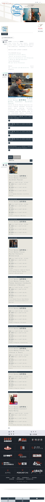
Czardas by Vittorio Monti (17, 54)
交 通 (12, 431)
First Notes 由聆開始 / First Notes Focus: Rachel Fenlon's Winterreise (18, 253)
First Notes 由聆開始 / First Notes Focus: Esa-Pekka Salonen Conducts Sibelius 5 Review (20, 282)
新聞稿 (8, 477)
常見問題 (34, 477)
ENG (36, 2)
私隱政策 (12, 479)
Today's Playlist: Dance (17, 388)
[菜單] (43, 2)
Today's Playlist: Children (17, 322)
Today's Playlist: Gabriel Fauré (19, 270)
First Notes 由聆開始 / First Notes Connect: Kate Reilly (18, 409)
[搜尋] (40, 2)
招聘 (13, 477)
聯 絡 (12, 434)
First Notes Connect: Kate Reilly (20, 424)
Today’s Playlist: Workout (17, 215)
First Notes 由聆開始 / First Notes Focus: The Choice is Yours (19, 350)
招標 (18, 477)
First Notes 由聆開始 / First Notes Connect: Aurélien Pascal (20, 101)
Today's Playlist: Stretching (18, 342)
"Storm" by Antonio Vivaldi (17, 56)
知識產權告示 (26, 477)
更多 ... (9, 428)
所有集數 (4, 34)
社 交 (34, 431)
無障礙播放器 (20, 479)
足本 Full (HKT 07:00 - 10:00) (18, 413)
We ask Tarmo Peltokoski (16, 62)
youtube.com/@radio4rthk (20, 67)
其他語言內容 (30, 479)
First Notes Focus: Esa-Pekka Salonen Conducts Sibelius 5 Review (19, 301)
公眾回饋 (34, 434)
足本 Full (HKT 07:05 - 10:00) (18, 182)
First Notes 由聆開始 (17, 201)
